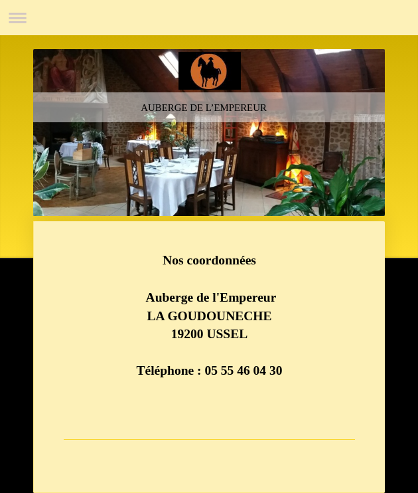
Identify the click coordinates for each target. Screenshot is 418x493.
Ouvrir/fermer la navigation (209, 17)
